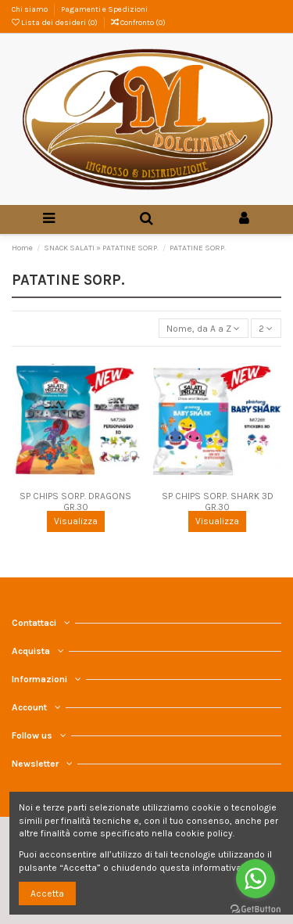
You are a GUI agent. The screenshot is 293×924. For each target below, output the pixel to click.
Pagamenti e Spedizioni (104, 9)
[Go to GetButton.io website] (255, 908)
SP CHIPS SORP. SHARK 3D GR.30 (217, 501)
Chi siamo (30, 9)
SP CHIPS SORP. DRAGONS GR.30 (75, 501)
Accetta (47, 893)
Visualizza (76, 521)
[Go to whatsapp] (255, 878)
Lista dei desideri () (55, 22)
